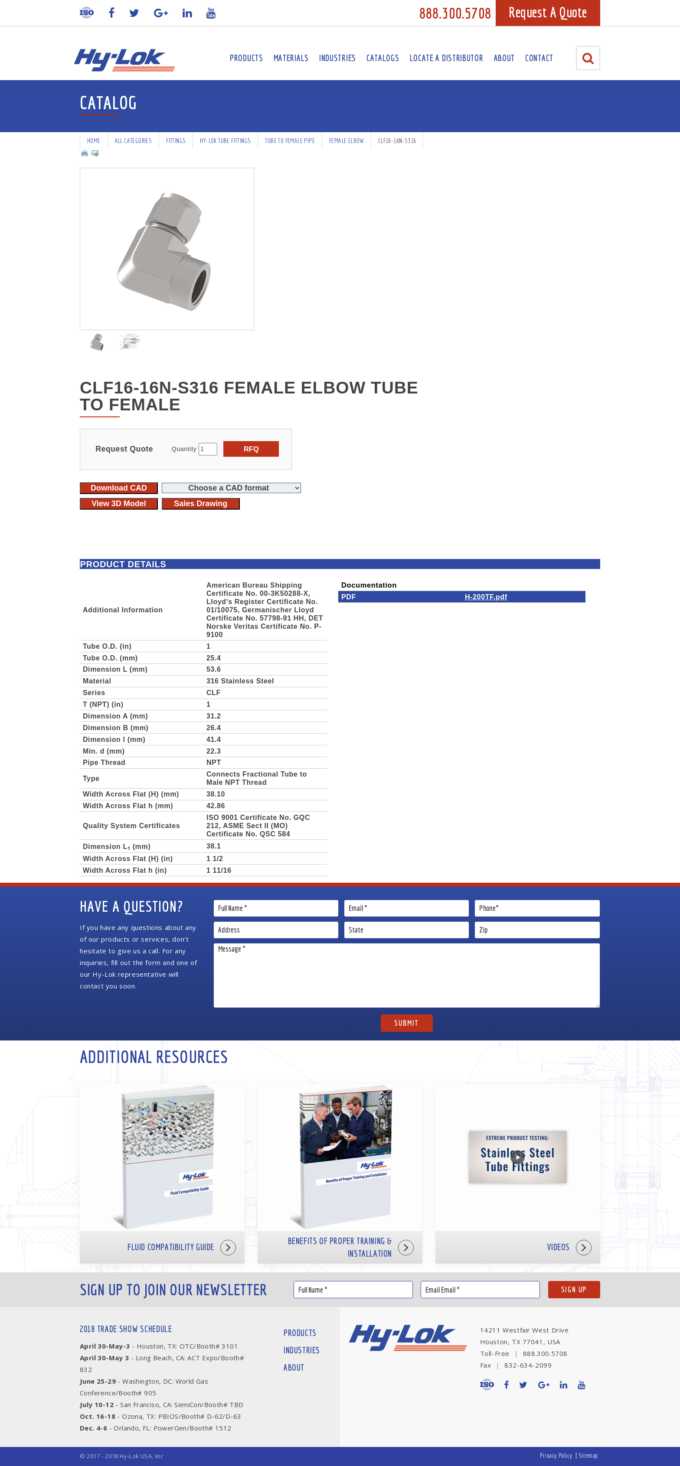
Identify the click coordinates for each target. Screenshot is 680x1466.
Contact (539, 58)
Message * (407, 975)
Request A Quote (548, 12)
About (504, 58)
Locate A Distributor (447, 58)
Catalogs (382, 58)
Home (94, 140)
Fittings (176, 140)
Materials (291, 58)
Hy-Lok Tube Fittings (225, 140)
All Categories (133, 140)
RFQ (251, 449)
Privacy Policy (556, 1455)
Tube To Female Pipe (290, 140)
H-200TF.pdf (486, 597)
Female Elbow (346, 140)
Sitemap (588, 1455)
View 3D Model (119, 503)
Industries (337, 58)
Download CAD (119, 488)
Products (246, 58)
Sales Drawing (200, 503)
